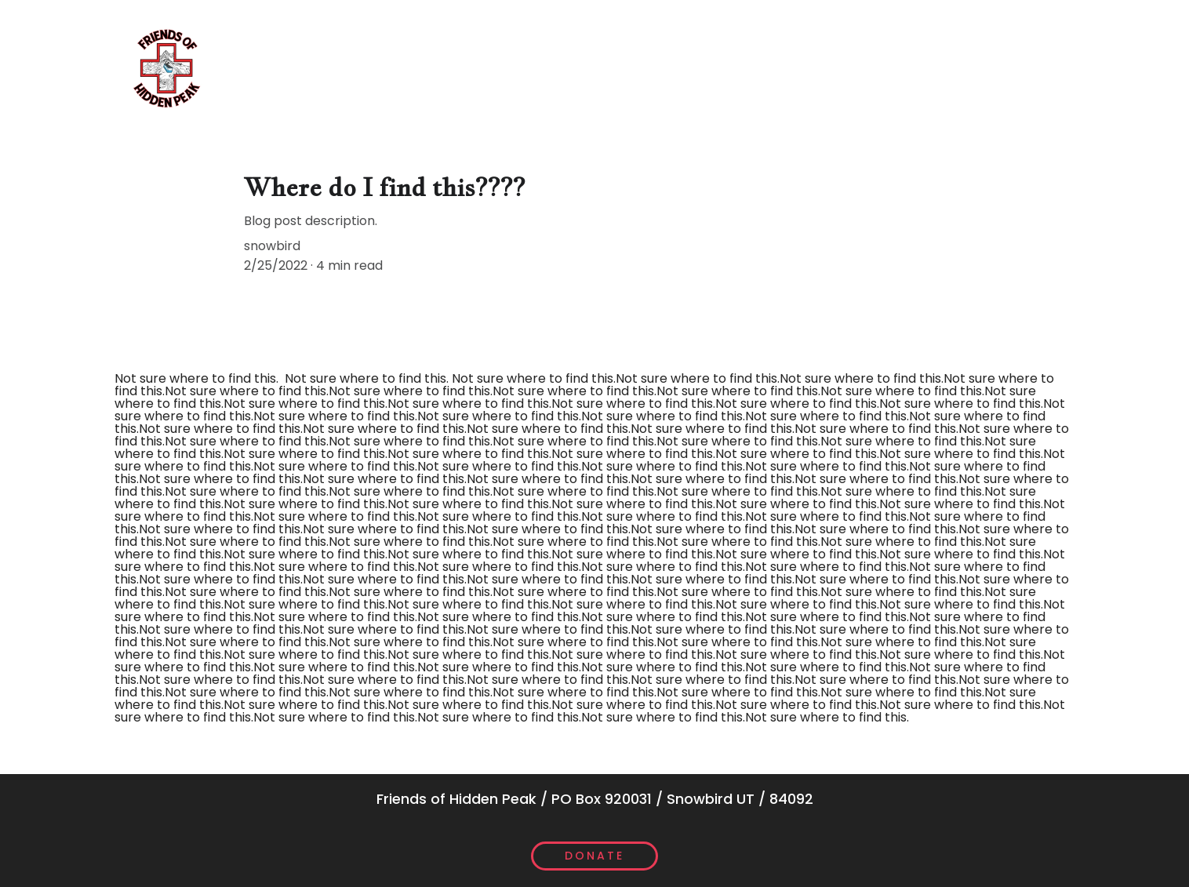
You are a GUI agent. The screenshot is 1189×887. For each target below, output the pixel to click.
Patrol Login (1017, 67)
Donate (594, 855)
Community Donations (640, 67)
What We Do (266, 67)
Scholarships (486, 67)
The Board (374, 67)
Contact (909, 67)
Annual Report (798, 67)
